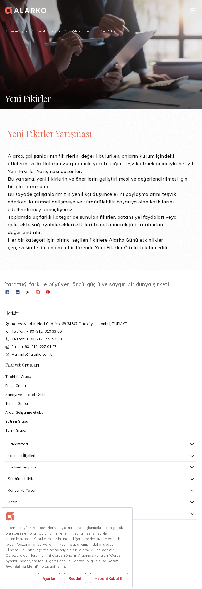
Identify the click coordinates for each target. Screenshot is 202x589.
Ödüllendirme (80, 31)
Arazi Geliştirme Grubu (24, 412)
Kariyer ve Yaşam (16, 31)
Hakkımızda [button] (101, 444)
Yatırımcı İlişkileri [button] (101, 455)
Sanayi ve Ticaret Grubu (26, 394)
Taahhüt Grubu (18, 376)
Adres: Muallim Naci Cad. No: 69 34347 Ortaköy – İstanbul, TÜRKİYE (66, 323)
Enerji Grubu (15, 385)
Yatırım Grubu (16, 421)
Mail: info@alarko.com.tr (29, 354)
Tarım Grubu (15, 430)
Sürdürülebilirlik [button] (101, 478)
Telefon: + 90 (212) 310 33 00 (33, 331)
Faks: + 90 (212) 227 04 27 (31, 346)
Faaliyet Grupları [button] (101, 467)
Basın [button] (101, 502)
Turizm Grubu (16, 403)
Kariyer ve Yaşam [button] (101, 490)
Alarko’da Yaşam (49, 31)
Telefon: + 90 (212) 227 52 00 (33, 339)
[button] (192, 10)
